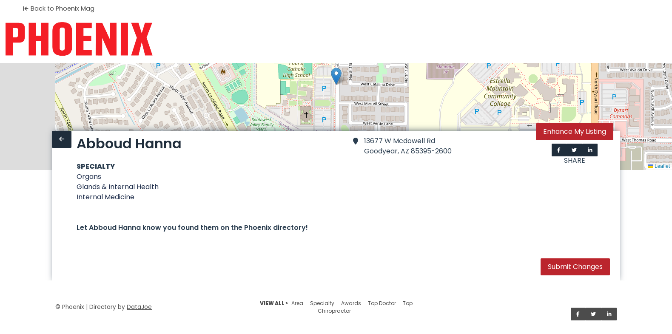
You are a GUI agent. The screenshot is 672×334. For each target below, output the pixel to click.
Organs (89, 176)
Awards (351, 303)
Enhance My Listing (574, 131)
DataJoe (139, 307)
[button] (336, 76)
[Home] (79, 39)
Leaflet (659, 166)
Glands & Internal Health (118, 187)
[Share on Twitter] (574, 150)
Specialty (322, 303)
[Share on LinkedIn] (590, 150)
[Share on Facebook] (559, 150)
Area (297, 303)
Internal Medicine (105, 197)
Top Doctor (382, 303)
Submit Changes (575, 267)
